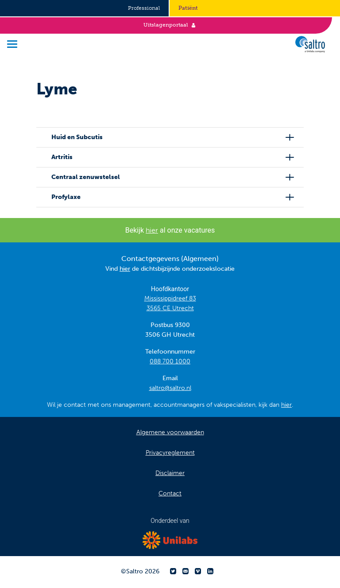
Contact (170, 493)
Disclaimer (170, 473)
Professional (144, 8)
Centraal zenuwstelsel (85, 177)
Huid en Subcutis (77, 137)
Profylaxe (66, 197)
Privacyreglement (170, 452)
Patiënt (188, 8)
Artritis (62, 157)
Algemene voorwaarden (170, 432)
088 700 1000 (170, 361)
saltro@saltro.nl (170, 388)
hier (152, 230)
